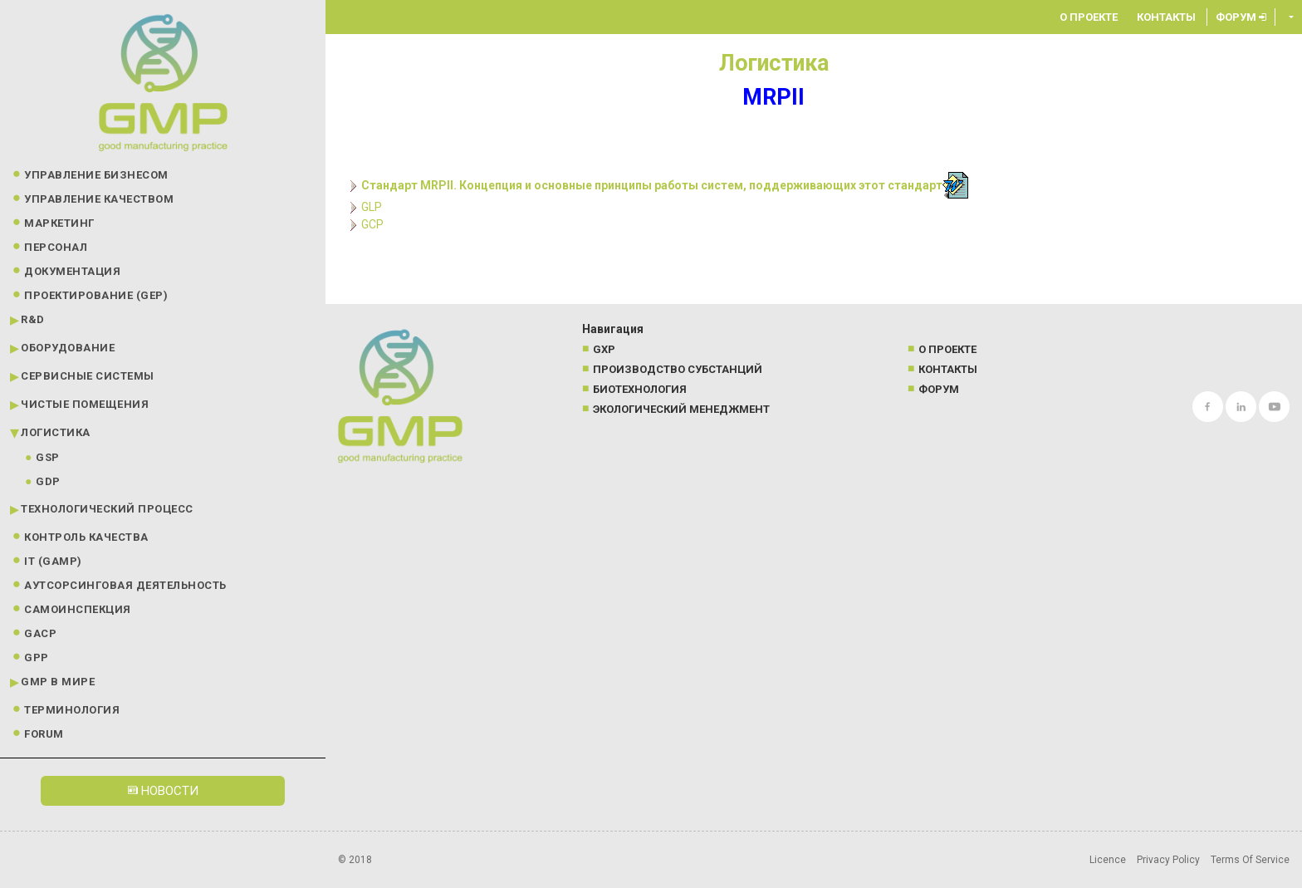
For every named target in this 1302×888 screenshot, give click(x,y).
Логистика (56, 432)
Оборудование (68, 347)
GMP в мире (58, 681)
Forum (44, 734)
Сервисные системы (87, 376)
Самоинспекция (77, 609)
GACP (40, 633)
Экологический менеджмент (681, 409)
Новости (163, 790)
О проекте (1089, 17)
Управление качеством (99, 199)
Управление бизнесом (96, 175)
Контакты (1166, 17)
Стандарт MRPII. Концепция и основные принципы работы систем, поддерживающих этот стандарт (651, 185)
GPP (36, 657)
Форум (1241, 17)
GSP (48, 457)
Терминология (72, 710)
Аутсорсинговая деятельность (125, 585)
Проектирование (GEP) (96, 295)
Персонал (55, 247)
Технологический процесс (107, 509)
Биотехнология (640, 389)
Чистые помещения (85, 404)
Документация (72, 271)
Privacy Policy (1168, 860)
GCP (372, 224)
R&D (33, 319)
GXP (604, 349)
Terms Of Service (1250, 860)
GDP (48, 481)
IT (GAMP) (53, 561)
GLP (371, 206)
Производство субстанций (677, 369)
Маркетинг (59, 223)
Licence (1107, 860)
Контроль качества (86, 537)
